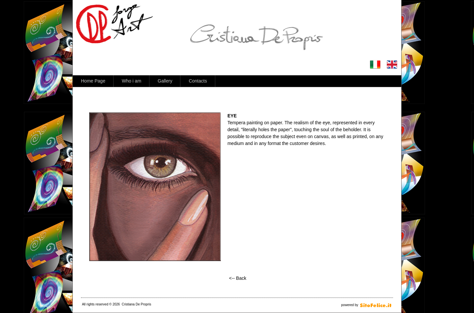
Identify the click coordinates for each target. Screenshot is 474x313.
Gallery (165, 81)
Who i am (131, 81)
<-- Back (238, 278)
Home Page (93, 81)
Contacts (198, 81)
